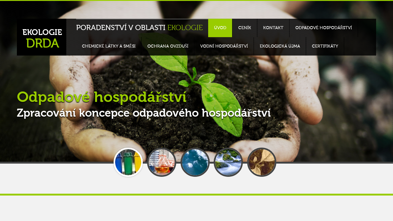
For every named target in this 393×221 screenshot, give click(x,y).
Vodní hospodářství (223, 46)
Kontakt (273, 27)
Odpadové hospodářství (323, 27)
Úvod (220, 27)
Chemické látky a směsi (108, 46)
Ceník (244, 27)
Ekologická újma (280, 46)
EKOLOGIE (42, 39)
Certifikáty (325, 46)
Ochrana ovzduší (168, 46)
